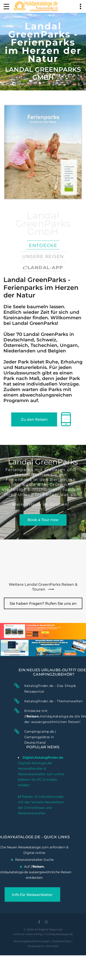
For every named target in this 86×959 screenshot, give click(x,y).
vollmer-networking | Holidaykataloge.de (43, 934)
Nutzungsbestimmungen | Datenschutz (42, 941)
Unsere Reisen (43, 256)
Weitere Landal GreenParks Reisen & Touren (43, 590)
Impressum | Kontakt (43, 946)
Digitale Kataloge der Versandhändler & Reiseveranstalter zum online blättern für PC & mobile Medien (41, 750)
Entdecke (43, 245)
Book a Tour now (43, 520)
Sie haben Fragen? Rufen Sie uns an (43, 603)
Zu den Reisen (34, 419)
